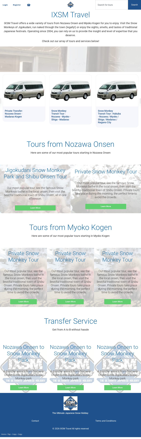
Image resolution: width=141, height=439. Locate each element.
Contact (35, 421)
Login (5, 5)
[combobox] (111, 5)
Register (17, 5)
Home (3, 434)
